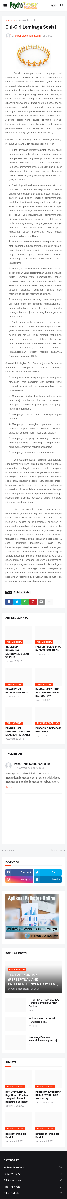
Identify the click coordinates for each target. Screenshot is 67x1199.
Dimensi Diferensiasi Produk (47, 1135)
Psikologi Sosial (26, 20)
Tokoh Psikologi (33, 1193)
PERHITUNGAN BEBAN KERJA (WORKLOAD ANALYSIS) (48, 1095)
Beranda (10, 20)
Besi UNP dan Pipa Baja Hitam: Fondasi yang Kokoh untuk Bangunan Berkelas (16, 1096)
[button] (5, 6)
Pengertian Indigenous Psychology (48, 730)
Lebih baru (10, 850)
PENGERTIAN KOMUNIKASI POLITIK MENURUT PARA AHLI (18, 731)
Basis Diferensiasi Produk (15, 1135)
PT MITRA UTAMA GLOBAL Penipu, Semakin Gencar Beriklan (44, 1003)
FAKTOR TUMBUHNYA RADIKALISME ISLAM (48, 649)
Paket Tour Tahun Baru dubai (32, 764)
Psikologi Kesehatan (33, 1167)
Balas (8, 787)
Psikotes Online (33, 1174)
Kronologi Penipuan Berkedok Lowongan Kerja (43, 1039)
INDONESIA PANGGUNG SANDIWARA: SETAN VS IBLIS (17, 652)
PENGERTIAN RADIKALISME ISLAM (17, 691)
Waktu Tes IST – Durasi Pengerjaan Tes (42, 1020)
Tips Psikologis (33, 1187)
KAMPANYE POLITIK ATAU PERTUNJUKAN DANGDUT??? (47, 693)
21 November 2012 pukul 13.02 (29, 768)
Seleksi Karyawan (33, 1180)
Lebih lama (57, 850)
